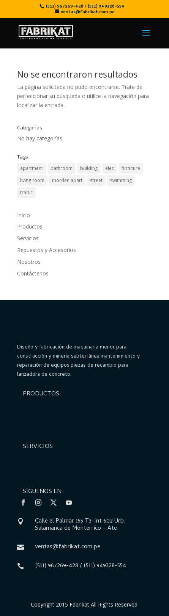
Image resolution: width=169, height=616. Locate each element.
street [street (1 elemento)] (96, 180)
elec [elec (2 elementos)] (109, 168)
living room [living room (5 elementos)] (32, 180)
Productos (30, 226)
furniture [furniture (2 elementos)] (131, 168)
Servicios (28, 238)
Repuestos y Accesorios (46, 250)
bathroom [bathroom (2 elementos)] (62, 168)
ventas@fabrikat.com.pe (67, 547)
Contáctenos (33, 273)
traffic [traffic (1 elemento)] (26, 192)
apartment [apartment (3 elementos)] (31, 168)
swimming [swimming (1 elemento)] (121, 180)
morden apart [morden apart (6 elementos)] (67, 180)
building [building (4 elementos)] (89, 168)
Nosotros (29, 261)
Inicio (23, 215)
